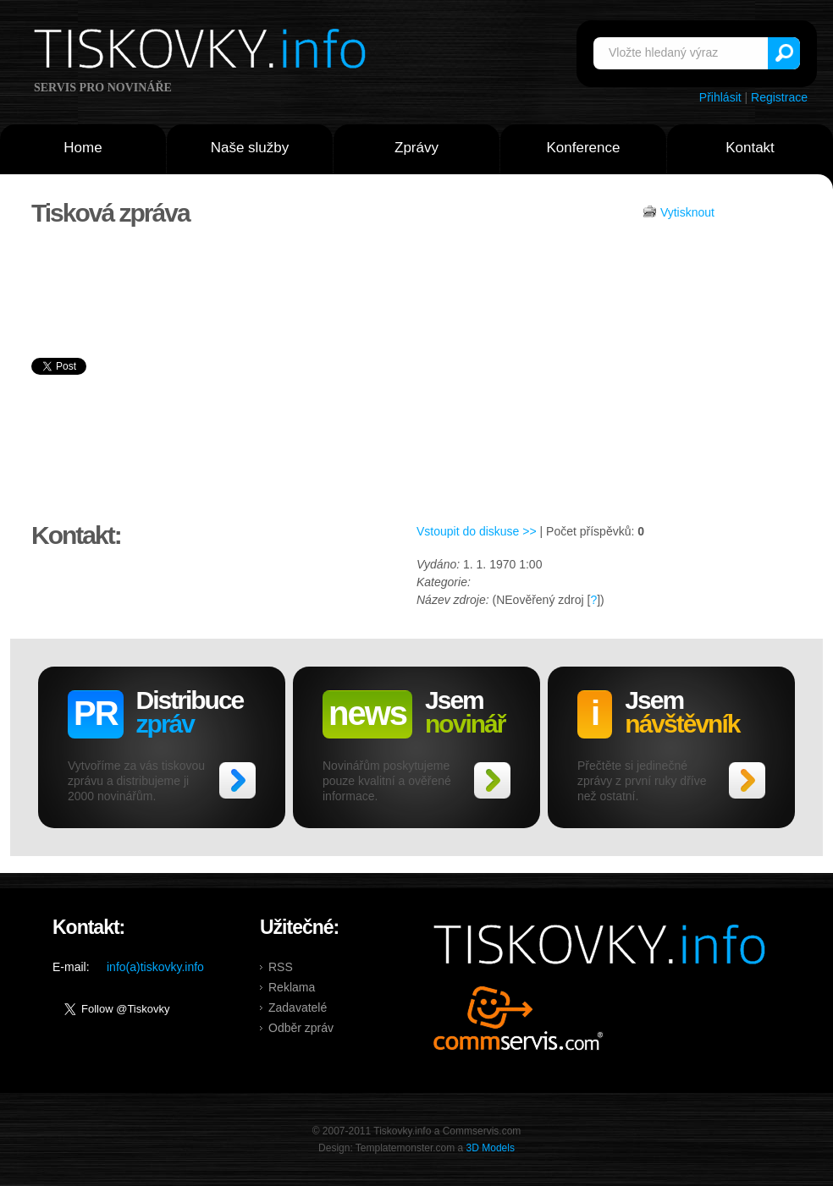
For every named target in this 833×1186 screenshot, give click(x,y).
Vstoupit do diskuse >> (476, 531)
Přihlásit (720, 97)
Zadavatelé (297, 1007)
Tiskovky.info (203, 51)
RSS (280, 967)
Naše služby (250, 148)
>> (237, 780)
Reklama (291, 987)
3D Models (490, 1148)
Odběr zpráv (301, 1028)
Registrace (779, 97)
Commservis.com (518, 1018)
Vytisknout (687, 212)
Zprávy (416, 148)
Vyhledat (784, 53)
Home (82, 148)
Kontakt (750, 148)
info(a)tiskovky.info (155, 967)
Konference (584, 148)
